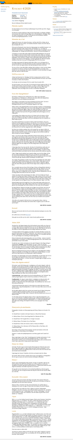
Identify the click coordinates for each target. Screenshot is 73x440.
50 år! (66, 16)
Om (7, 3)
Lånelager (20, 3)
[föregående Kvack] (16, 12)
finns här (28, 214)
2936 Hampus (56, 32)
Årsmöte (59, 9)
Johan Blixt (22, 15)
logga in (71, 0)
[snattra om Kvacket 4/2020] (58, 35)
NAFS (25, 3)
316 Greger (56, 28)
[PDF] (13, 20)
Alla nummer (3, 11)
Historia (36, 3)
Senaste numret (3, 9)
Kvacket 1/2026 (59, 21)
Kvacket (30, 3)
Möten (33, 3)
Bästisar (40, 3)
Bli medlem (10, 3)
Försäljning (15, 3)
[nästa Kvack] (24, 12)
